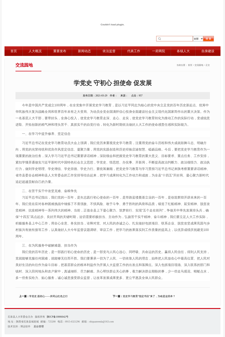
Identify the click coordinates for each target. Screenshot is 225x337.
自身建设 (207, 51)
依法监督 (109, 51)
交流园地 (199, 65)
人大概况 (35, 51)
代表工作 (133, 51)
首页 (13, 51)
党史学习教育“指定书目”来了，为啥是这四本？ (144, 296)
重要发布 (59, 51)
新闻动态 (84, 51)
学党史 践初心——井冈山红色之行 (43, 296)
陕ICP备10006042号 (57, 316)
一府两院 (158, 51)
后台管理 (39, 326)
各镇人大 (183, 51)
